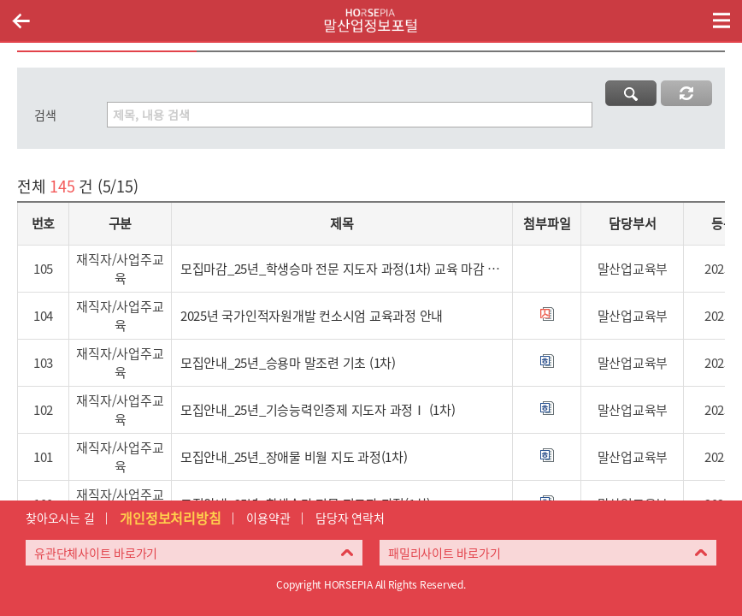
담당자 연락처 (349, 517)
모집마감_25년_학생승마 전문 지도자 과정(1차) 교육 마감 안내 (342, 268)
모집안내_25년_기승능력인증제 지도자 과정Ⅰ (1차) (318, 409)
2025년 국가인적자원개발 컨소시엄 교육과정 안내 (311, 315)
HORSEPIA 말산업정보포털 (371, 20)
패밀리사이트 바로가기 (444, 552)
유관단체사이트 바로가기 (95, 552)
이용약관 (268, 517)
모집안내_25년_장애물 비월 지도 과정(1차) (294, 456)
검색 (45, 114)
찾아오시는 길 (60, 517)
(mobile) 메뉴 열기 (721, 20)
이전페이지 (20, 20)
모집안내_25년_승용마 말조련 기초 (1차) (288, 362)
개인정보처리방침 (170, 517)
